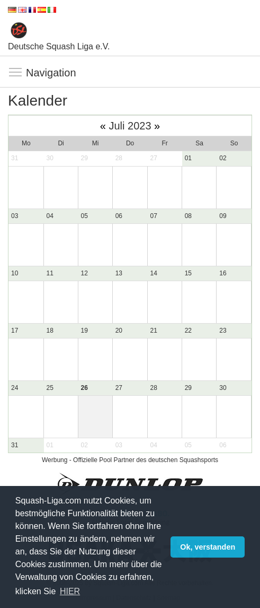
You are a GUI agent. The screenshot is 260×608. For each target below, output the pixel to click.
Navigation (16, 73)
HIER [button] (70, 591)
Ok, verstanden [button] (207, 547)
